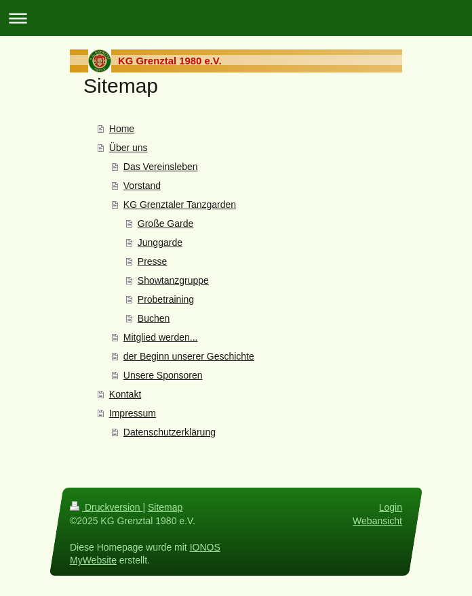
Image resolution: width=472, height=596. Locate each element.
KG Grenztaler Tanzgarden (179, 204)
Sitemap (165, 507)
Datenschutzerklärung (169, 432)
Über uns (128, 147)
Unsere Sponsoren (163, 375)
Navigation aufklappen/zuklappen (236, 18)
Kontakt (125, 394)
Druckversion (106, 507)
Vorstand (142, 185)
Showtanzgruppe (173, 280)
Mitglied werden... (160, 337)
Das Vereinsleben (160, 166)
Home (121, 128)
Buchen (154, 318)
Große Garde (165, 223)
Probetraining (166, 299)
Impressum (132, 413)
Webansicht (377, 520)
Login (390, 507)
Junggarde (160, 242)
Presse (153, 261)
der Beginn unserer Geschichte (188, 356)
